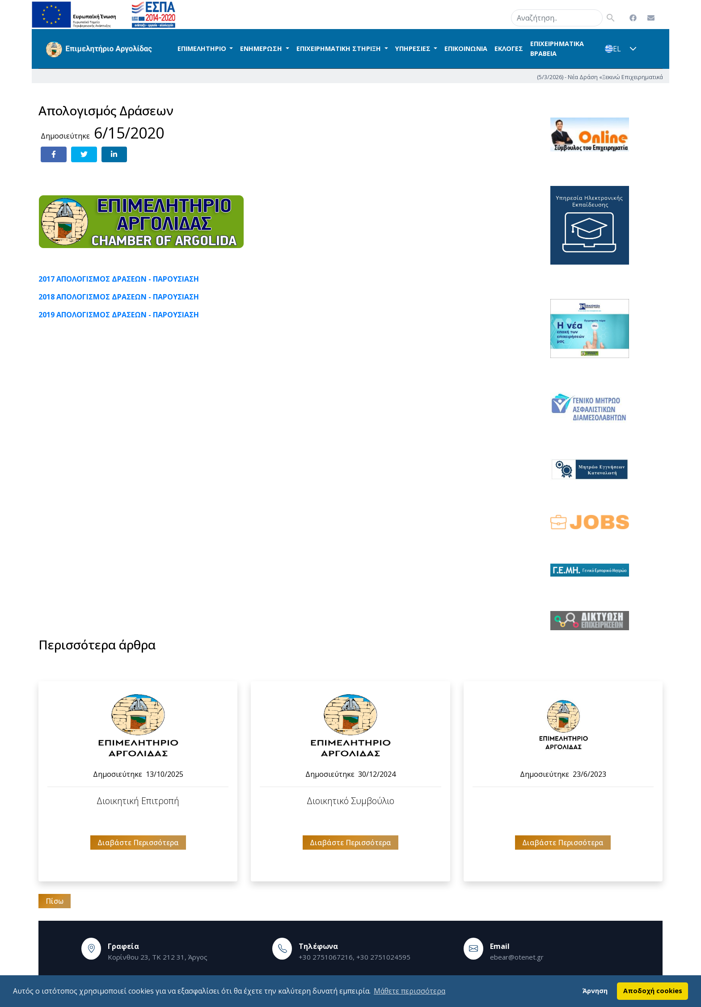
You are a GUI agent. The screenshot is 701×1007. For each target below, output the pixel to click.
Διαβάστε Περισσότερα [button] (138, 842)
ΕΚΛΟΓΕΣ (508, 48)
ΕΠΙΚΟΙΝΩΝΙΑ (465, 48)
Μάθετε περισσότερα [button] (409, 991)
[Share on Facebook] (54, 154)
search (500, 16)
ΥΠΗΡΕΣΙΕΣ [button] (413, 48)
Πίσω (54, 901)
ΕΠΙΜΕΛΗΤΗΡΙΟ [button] (202, 48)
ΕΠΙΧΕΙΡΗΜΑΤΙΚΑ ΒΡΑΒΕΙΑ (557, 48)
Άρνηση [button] (595, 990)
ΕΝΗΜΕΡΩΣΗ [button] (262, 48)
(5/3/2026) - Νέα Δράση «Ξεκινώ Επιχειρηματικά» (633, 76)
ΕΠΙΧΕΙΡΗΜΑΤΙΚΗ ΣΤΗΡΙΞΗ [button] (339, 48)
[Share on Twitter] (84, 154)
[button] (633, 49)
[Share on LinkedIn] (114, 154)
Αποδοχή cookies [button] (652, 990)
